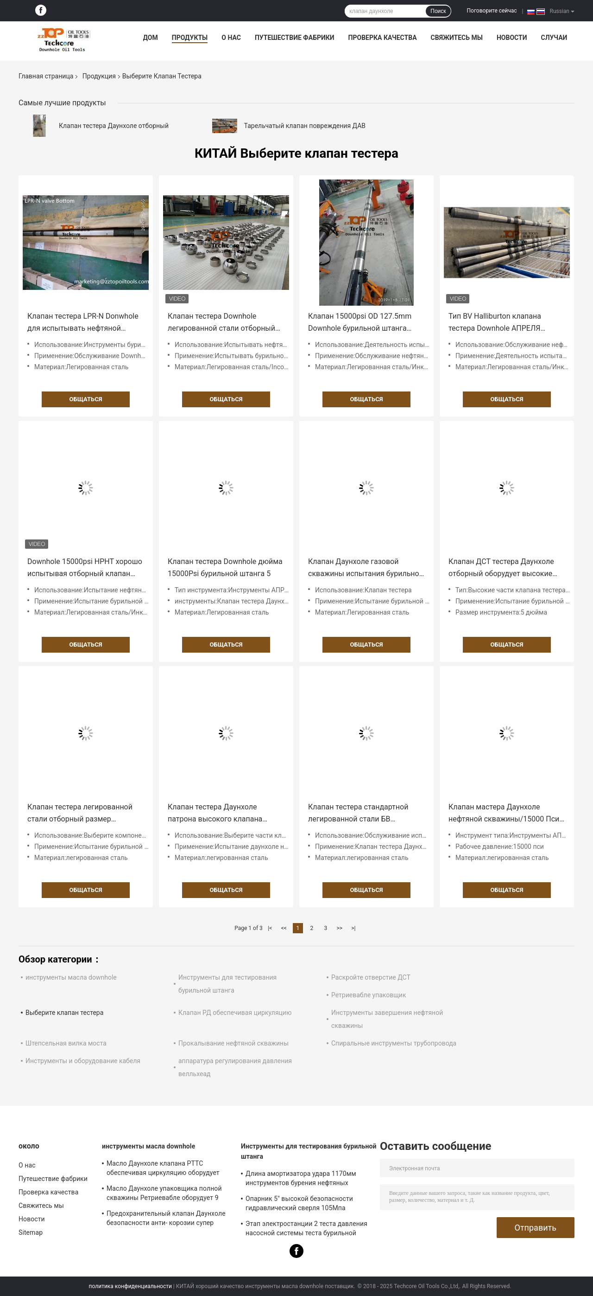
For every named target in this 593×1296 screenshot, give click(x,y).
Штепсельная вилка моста (66, 1043)
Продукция (99, 76)
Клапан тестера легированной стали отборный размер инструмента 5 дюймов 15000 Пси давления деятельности (79, 813)
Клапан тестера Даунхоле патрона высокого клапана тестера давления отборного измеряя (217, 813)
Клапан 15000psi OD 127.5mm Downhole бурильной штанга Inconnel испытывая (359, 323)
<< (284, 928)
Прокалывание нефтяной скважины (233, 1043)
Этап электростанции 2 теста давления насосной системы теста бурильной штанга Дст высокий (306, 1229)
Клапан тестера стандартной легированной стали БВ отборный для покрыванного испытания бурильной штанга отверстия (360, 813)
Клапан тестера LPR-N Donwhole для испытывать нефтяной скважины (83, 323)
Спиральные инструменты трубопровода (393, 1043)
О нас (231, 37)
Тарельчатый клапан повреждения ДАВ (305, 125)
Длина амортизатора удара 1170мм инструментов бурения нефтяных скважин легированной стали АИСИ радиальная (301, 1179)
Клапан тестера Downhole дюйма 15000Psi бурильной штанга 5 (225, 567)
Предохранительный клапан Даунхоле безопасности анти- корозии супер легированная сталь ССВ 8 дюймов (166, 1219)
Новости (512, 37)
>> (339, 928)
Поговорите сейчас (492, 10)
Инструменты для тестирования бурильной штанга (309, 1151)
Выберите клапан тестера (64, 1012)
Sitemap (31, 1232)
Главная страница (46, 76)
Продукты (190, 37)
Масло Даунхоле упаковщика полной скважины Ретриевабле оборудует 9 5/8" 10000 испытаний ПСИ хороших (164, 1194)
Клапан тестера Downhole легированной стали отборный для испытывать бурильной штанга (221, 323)
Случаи (554, 37)
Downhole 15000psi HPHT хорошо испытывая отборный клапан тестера (84, 568)
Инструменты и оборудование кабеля (82, 1061)
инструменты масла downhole (71, 977)
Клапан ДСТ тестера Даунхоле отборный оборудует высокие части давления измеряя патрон (504, 568)
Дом (150, 37)
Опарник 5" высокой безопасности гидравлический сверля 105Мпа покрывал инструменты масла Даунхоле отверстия (299, 1204)
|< (270, 928)
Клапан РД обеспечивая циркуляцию (234, 1012)
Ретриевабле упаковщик (368, 995)
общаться (85, 399)
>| (353, 928)
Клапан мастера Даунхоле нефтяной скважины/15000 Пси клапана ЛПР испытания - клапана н (503, 813)
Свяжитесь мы (457, 37)
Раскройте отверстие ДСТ (370, 977)
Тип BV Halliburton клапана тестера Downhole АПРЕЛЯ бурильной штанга (494, 323)
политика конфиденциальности (130, 1286)
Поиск (438, 11)
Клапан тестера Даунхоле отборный (114, 125)
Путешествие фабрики (294, 37)
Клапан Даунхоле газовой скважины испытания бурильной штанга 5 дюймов (365, 568)
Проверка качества (382, 37)
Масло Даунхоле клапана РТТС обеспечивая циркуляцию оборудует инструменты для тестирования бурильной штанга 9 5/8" (163, 1169)
